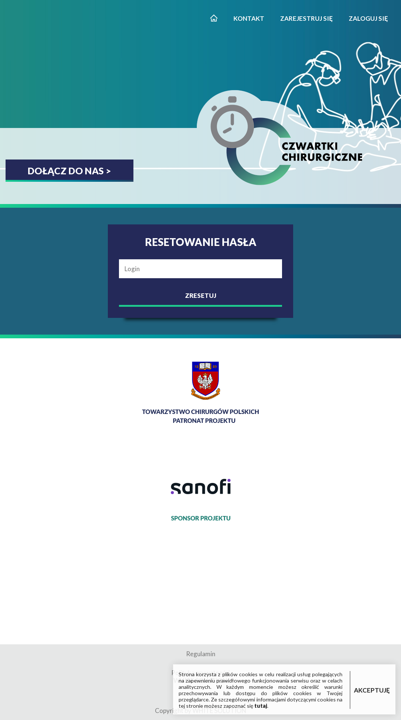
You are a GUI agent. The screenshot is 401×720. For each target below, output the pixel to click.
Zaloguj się (368, 18)
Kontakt (248, 18)
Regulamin (200, 654)
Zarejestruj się (306, 18)
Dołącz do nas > (69, 170)
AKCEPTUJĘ (372, 690)
